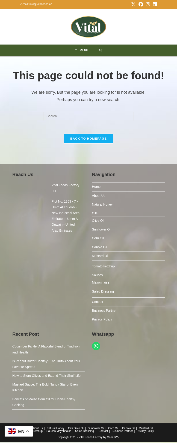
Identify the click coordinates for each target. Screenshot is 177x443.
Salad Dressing (103, 292)
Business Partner (104, 311)
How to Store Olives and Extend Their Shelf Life (46, 377)
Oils (94, 214)
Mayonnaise (100, 283)
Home (96, 188)
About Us (98, 196)
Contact (97, 303)
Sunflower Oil (101, 230)
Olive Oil (98, 222)
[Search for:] (100, 50)
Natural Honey (102, 205)
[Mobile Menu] (81, 50)
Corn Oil (98, 239)
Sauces (97, 276)
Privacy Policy (102, 320)
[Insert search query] (88, 116)
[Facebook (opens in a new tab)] (141, 4)
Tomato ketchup (103, 267)
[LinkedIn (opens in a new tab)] (154, 4)
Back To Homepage (88, 139)
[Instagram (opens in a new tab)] (148, 4)
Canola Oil (99, 248)
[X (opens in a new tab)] (133, 4)
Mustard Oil (100, 257)
